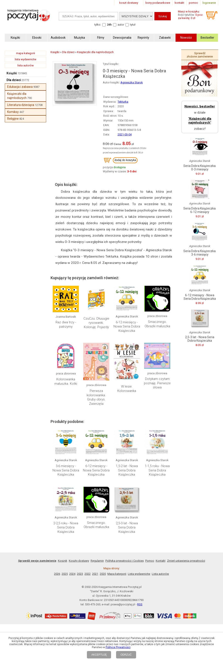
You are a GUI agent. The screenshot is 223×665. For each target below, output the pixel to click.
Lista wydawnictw (139, 573)
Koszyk (62, 560)
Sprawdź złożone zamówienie (200, 55)
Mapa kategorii (116, 573)
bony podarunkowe (157, 2)
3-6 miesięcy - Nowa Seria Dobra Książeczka (65, 470)
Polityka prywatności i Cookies (124, 560)
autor (121, 24)
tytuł (132, 24)
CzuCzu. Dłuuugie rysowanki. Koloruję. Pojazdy (96, 323)
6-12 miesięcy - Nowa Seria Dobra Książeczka (126, 326)
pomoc (193, 2)
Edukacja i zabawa (20, 86)
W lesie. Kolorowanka (126, 388)
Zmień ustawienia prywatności (186, 560)
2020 (103, 573)
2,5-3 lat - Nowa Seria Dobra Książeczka (127, 527)
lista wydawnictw (25, 59)
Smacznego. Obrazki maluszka (157, 324)
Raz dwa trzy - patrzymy (66, 324)
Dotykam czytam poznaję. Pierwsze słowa (157, 383)
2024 (72, 573)
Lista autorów (160, 573)
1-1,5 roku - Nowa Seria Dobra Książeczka (157, 470)
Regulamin (97, 560)
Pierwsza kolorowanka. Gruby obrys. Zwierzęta (96, 397)
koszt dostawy (128, 2)
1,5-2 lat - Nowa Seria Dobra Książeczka (127, 470)
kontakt (179, 2)
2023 (80, 573)
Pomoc (149, 560)
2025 (65, 573)
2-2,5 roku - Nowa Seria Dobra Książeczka (65, 527)
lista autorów (25, 65)
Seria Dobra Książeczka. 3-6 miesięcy (199, 252)
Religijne (13, 118)
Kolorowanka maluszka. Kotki (65, 381)
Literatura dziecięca (20, 105)
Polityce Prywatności (118, 647)
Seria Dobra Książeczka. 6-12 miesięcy (199, 210)
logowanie (209, 2)
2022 (87, 573)
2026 (57, 573)
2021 (95, 573)
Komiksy (13, 112)
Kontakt (161, 560)
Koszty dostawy (79, 560)
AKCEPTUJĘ (99, 654)
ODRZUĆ (126, 654)
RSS (139, 604)
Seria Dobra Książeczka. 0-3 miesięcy (199, 167)
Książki (12, 73)
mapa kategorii (25, 53)
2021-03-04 (125, 134)
